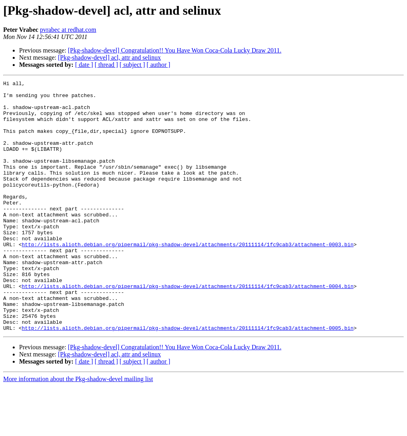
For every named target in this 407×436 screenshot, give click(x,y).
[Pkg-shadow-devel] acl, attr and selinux (109, 57)
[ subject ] (132, 64)
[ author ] (159, 64)
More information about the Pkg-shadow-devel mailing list (78, 429)
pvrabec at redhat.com (68, 29)
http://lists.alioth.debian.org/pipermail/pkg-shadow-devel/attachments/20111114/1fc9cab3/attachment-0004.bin (188, 327)
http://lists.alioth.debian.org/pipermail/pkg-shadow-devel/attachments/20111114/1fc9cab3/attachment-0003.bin (188, 277)
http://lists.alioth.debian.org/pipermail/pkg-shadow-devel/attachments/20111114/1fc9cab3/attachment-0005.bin (188, 378)
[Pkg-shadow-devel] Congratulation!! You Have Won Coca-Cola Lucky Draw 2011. (174, 50)
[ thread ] (106, 64)
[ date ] (84, 64)
